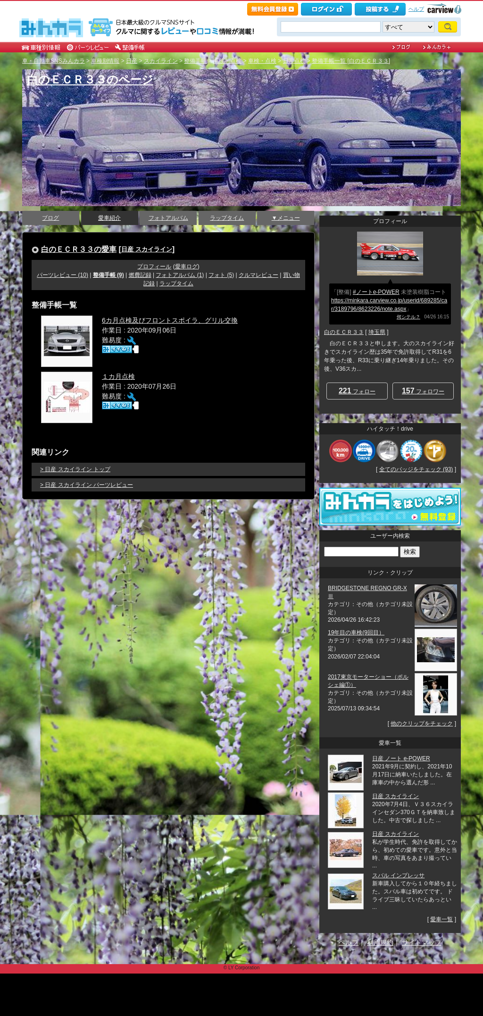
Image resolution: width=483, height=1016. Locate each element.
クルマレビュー (258, 275)
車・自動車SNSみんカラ (53, 61)
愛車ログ (186, 266)
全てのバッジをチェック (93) (416, 469)
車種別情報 (105, 61)
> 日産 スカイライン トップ (75, 469)
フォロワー (423, 391)
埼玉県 (376, 332)
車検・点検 (227, 61)
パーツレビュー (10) (62, 275)
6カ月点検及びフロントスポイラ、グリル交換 (170, 320)
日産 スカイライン (146, 249)
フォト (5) (221, 275)
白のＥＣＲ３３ (344, 332)
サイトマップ (421, 942)
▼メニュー (286, 218)
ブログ (50, 218)
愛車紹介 (109, 218)
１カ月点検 (118, 376)
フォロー (357, 391)
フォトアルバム (168, 218)
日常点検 (294, 61)
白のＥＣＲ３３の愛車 (79, 249)
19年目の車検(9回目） (356, 632)
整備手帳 (195, 61)
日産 (131, 61)
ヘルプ (416, 9)
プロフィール (154, 266)
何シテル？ (408, 316)
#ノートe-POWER (376, 292)
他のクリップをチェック (422, 723)
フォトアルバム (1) (180, 275)
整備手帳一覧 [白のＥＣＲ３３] (351, 61)
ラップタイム (227, 218)
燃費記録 (140, 275)
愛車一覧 (441, 919)
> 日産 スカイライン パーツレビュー (86, 485)
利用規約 (380, 942)
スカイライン (161, 61)
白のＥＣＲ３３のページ (90, 79)
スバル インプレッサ (398, 875)
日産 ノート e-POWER (401, 758)
